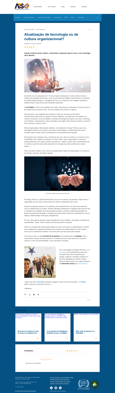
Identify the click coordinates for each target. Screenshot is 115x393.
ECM (72, 17)
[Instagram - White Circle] (60, 388)
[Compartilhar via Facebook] (25, 294)
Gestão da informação (44, 17)
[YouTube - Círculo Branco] (55, 388)
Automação (80, 17)
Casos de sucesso (29, 17)
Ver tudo (97, 310)
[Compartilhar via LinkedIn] (34, 294)
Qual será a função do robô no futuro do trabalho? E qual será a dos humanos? (28, 332)
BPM (66, 17)
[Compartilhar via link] (38, 294)
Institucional (57, 17)
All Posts (17, 17)
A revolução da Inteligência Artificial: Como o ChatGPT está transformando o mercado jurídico (57, 332)
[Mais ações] (90, 29)
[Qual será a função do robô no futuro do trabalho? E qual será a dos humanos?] (28, 320)
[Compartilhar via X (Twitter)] (29, 294)
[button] (97, 17)
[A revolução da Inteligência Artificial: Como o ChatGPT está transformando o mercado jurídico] (58, 320)
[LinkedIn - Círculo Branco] (51, 388)
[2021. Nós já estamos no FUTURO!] (87, 320)
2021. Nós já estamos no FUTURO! (85, 332)
